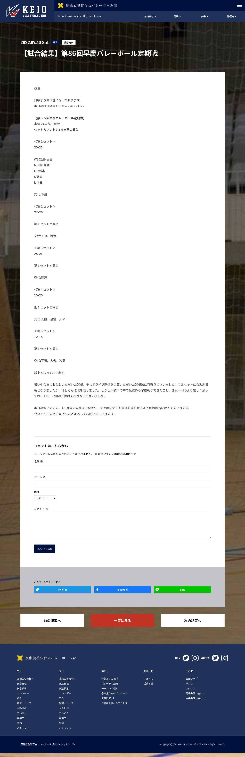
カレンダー (23, 697)
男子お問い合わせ (195, 697)
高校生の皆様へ (25, 682)
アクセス (190, 692)
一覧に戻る (122, 624)
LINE (182, 593)
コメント (41, 509)
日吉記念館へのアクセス (114, 707)
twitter (186, 662)
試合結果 (68, 42)
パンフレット (24, 732)
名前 (38, 461)
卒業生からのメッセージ (114, 697)
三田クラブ (192, 682)
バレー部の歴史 (109, 687)
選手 (19, 702)
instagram (195, 662)
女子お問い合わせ (195, 702)
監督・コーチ (24, 707)
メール (40, 477)
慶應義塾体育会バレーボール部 (46, 662)
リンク (189, 687)
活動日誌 (22, 712)
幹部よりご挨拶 (109, 682)
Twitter (62, 593)
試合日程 (22, 687)
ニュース (148, 682)
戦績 (19, 727)
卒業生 (20, 722)
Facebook (122, 593)
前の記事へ (52, 624)
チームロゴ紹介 (109, 692)
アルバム (22, 717)
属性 (36, 492)
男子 (55, 42)
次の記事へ (192, 624)
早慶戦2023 (107, 702)
